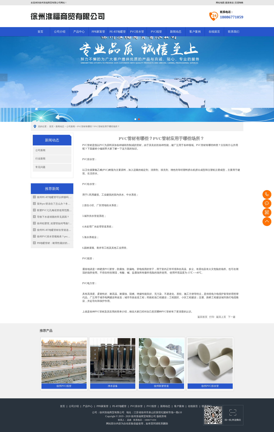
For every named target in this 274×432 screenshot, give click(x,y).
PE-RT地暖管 (118, 31)
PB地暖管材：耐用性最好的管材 (54, 243)
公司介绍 (59, 31)
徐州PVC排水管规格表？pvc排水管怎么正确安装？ (54, 236)
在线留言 (214, 31)
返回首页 (202, 317)
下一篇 (231, 317)
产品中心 (79, 31)
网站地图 (220, 2)
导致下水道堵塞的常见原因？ (53, 217)
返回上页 (221, 317)
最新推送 (229, 2)
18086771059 (266, 194)
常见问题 (40, 167)
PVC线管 (156, 31)
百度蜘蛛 (239, 2)
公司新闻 (70, 126)
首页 (40, 31)
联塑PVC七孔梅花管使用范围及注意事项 (54, 210)
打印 (211, 317)
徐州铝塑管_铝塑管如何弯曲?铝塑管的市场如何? (54, 223)
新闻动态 (175, 31)
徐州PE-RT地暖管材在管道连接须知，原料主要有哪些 (54, 230)
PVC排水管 (137, 31)
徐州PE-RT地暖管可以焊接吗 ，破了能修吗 (54, 197)
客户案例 (195, 31)
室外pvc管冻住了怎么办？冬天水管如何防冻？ (54, 203)
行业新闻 (40, 158)
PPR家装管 (98, 31)
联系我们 (233, 31)
